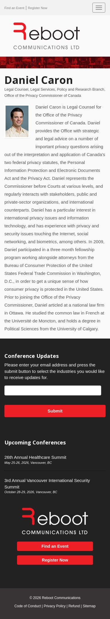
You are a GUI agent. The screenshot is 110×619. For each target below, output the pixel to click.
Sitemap (89, 606)
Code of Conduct (27, 606)
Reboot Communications (61, 598)
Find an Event (14, 8)
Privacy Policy (55, 606)
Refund (74, 606)
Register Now (37, 8)
